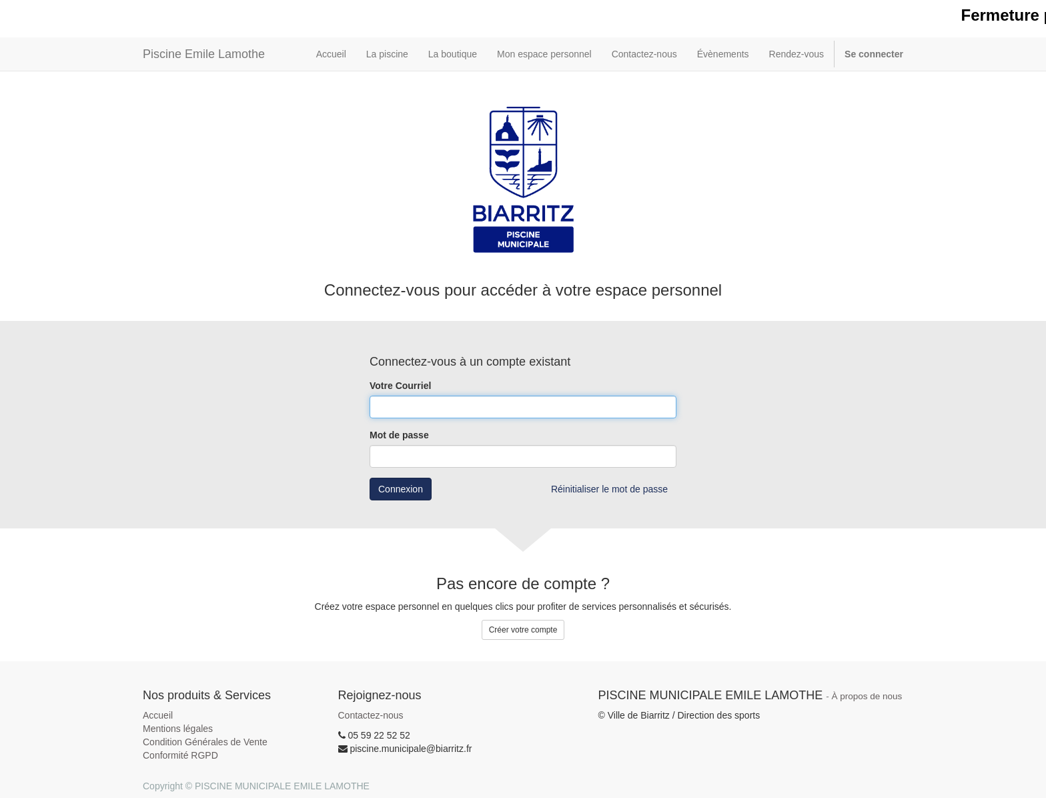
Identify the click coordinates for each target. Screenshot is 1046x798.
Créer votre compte (523, 630)
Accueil (158, 715)
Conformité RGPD (180, 755)
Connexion (400, 489)
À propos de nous (867, 696)
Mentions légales (178, 728)
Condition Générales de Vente (205, 742)
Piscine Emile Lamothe (204, 54)
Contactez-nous (371, 715)
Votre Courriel (400, 385)
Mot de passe (399, 435)
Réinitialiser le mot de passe (609, 489)
